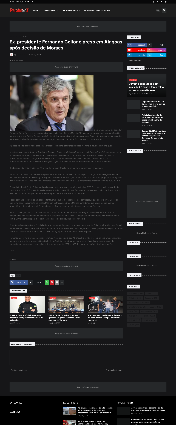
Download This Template (97, 10)
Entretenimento (137, 307)
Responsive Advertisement (88, 26)
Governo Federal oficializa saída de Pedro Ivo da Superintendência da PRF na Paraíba (26, 317)
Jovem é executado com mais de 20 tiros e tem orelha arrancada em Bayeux (148, 409)
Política (149, 320)
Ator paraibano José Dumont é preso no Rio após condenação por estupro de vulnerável (105, 317)
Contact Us (29, 2)
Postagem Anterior (19, 370)
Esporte (156, 307)
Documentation (70, 10)
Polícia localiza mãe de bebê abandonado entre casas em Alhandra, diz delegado (152, 118)
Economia (151, 298)
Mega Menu (50, 10)
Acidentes (136, 293)
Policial (134, 320)
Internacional (149, 311)
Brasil (25, 36)
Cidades (135, 298)
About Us (19, 2)
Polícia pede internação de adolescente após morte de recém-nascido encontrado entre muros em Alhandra (95, 410)
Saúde (134, 324)
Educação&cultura (139, 302)
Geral (133, 311)
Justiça (134, 316)
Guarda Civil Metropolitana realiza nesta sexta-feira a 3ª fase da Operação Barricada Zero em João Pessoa (154, 136)
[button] (158, 10)
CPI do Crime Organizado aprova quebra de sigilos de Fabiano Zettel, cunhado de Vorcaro (64, 317)
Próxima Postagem (114, 370)
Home (12, 2)
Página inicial (15, 36)
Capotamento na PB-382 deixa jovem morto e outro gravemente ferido (153, 103)
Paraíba (149, 316)
